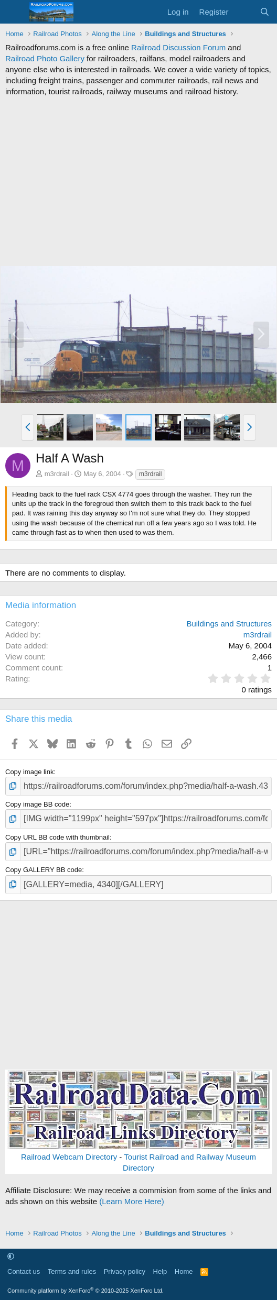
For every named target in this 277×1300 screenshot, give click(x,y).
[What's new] (243, 11)
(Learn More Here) (131, 1201)
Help (160, 1271)
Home (184, 1271)
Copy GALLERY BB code (43, 870)
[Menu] (14, 12)
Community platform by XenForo (85, 1290)
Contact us (23, 1271)
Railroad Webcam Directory (69, 1156)
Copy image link (29, 772)
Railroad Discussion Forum (178, 47)
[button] (27, 427)
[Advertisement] (138, 181)
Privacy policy (124, 1271)
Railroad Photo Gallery (44, 58)
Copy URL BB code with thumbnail (57, 837)
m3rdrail (57, 474)
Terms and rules (72, 1271)
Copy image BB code (37, 804)
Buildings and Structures (229, 623)
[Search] (264, 11)
